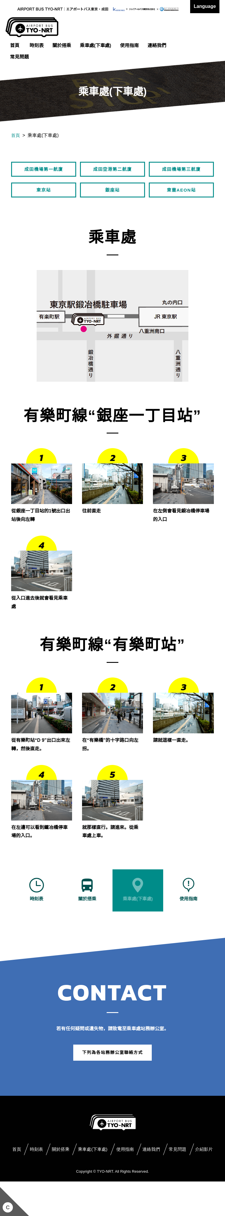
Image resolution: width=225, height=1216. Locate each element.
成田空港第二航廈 (112, 170)
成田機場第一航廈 (43, 170)
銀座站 (112, 192)
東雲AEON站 (181, 192)
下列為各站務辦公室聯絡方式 (112, 1072)
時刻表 (37, 45)
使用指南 (129, 45)
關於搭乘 (61, 45)
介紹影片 (131, 1184)
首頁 (14, 45)
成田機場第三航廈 (181, 170)
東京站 (43, 192)
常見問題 (19, 56)
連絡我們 (156, 45)
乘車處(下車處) (95, 45)
